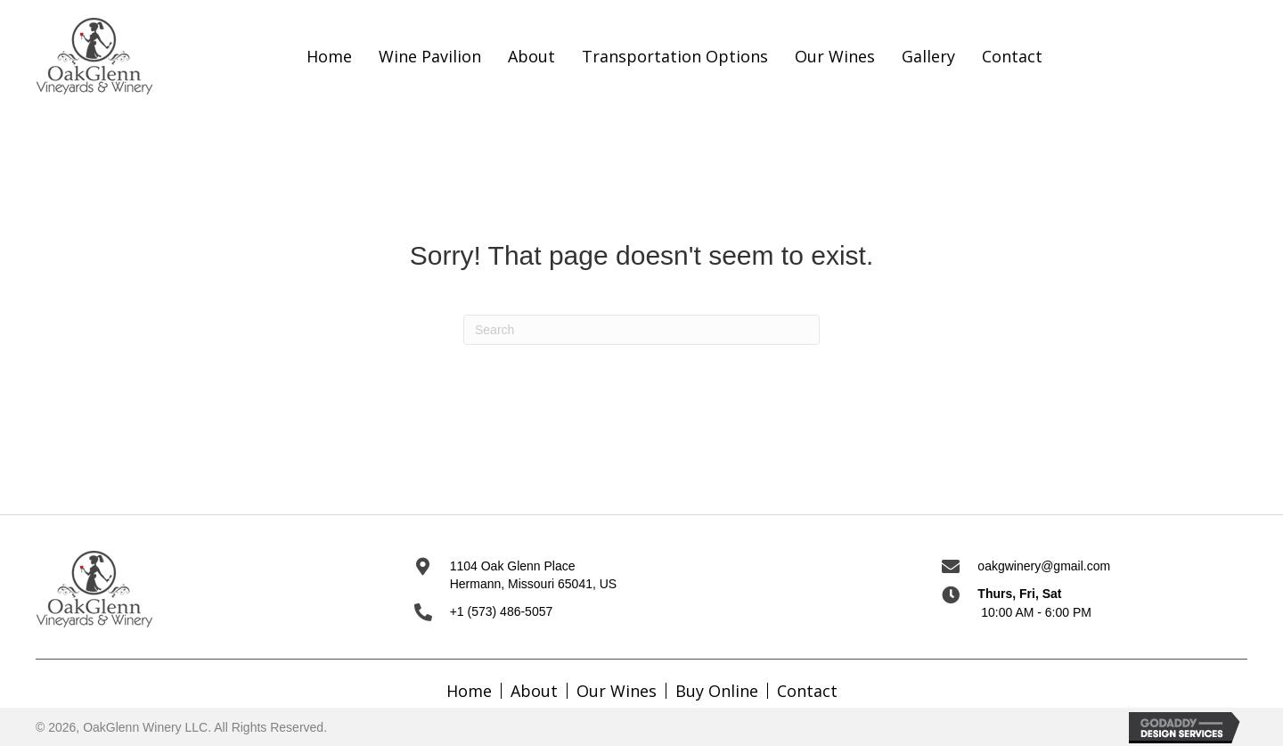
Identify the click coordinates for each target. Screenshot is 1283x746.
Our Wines (616, 691)
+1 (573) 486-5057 (501, 611)
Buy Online (716, 691)
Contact (807, 691)
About (534, 691)
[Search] (641, 330)
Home (469, 691)
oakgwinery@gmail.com (1043, 566)
